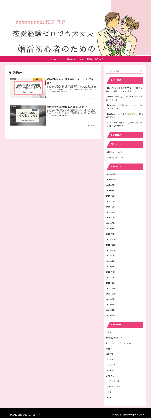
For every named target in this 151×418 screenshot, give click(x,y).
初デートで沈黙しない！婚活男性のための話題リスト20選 (124, 98)
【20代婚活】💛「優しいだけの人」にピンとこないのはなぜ (124, 106)
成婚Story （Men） (114, 152)
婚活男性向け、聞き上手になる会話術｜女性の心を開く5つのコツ (124, 124)
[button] (141, 71)
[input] (124, 71)
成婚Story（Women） (115, 157)
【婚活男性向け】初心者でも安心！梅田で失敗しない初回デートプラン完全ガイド (124, 89)
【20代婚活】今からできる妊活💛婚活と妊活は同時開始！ (124, 115)
